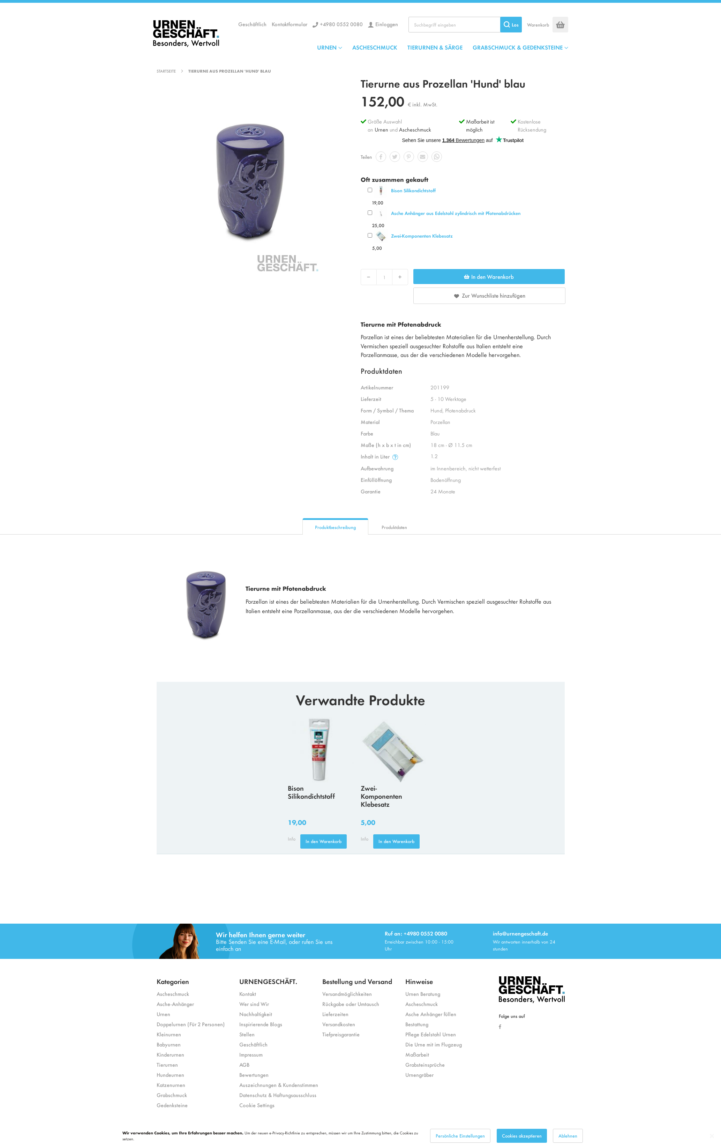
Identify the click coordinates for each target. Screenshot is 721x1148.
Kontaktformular (289, 24)
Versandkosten (338, 1024)
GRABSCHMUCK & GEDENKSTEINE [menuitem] (518, 47)
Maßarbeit (417, 1054)
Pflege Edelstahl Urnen (430, 1034)
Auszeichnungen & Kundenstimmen (278, 1084)
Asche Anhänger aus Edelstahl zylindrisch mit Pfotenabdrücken (455, 213)
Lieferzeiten (335, 1013)
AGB (244, 1064)
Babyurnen (169, 1044)
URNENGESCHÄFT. (268, 981)
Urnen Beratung (422, 993)
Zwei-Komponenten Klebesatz (422, 235)
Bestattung (416, 1024)
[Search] (511, 24)
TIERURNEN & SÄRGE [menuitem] (435, 47)
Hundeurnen (170, 1074)
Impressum (251, 1054)
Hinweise (419, 981)
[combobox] (465, 24)
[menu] (442, 47)
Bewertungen (254, 1074)
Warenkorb (538, 24)
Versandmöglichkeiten (347, 993)
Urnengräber (419, 1074)
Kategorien (173, 981)
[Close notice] (712, 1136)
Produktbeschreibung (335, 527)
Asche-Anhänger (175, 1003)
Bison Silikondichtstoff (413, 190)
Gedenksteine (172, 1105)
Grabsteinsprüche (425, 1064)
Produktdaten (394, 527)
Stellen (247, 1034)
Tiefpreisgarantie (341, 1034)
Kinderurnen (170, 1054)
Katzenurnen (171, 1084)
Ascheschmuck (415, 129)
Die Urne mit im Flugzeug (433, 1044)
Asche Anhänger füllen (430, 1013)
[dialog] (360, 1136)
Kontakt (247, 993)
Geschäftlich (252, 24)
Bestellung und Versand (357, 981)
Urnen (381, 129)
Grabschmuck (172, 1094)
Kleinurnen (169, 1034)
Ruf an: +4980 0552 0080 (416, 933)
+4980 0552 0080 (341, 24)
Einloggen (386, 24)
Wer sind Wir (254, 1003)
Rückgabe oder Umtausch (350, 1003)
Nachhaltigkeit (255, 1013)
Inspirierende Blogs (260, 1024)
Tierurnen (167, 1064)
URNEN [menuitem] (327, 47)
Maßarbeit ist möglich (480, 125)
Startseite (166, 71)
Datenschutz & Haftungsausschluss (277, 1094)
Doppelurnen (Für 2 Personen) (191, 1024)
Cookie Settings (257, 1105)
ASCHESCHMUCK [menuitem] (374, 47)
